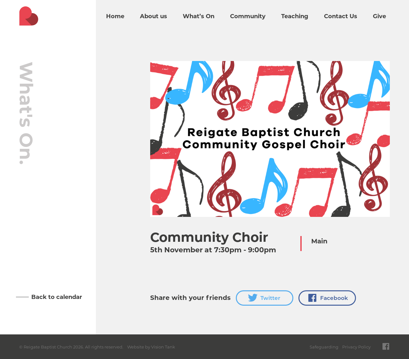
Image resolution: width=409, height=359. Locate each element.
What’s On (198, 16)
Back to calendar (56, 297)
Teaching (294, 16)
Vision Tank (163, 346)
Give (379, 16)
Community (248, 16)
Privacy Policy (356, 346)
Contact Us (340, 16)
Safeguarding (324, 346)
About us (153, 16)
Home (115, 16)
